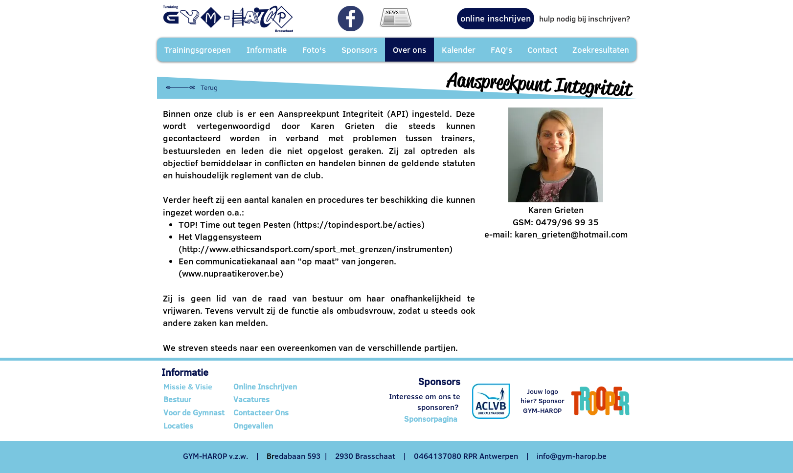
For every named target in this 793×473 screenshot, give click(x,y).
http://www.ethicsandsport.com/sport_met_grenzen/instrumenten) (317, 249)
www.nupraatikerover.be (231, 273)
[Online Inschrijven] (270, 386)
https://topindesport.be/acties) (360, 224)
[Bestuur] (193, 399)
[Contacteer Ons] (270, 412)
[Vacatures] (270, 399)
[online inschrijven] (495, 18)
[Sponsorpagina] (431, 419)
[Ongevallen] (270, 425)
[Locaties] (195, 425)
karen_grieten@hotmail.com (571, 234)
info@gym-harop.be (572, 456)
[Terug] (192, 87)
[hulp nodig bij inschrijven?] (585, 18)
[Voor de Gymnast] (195, 412)
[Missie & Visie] (195, 386)
